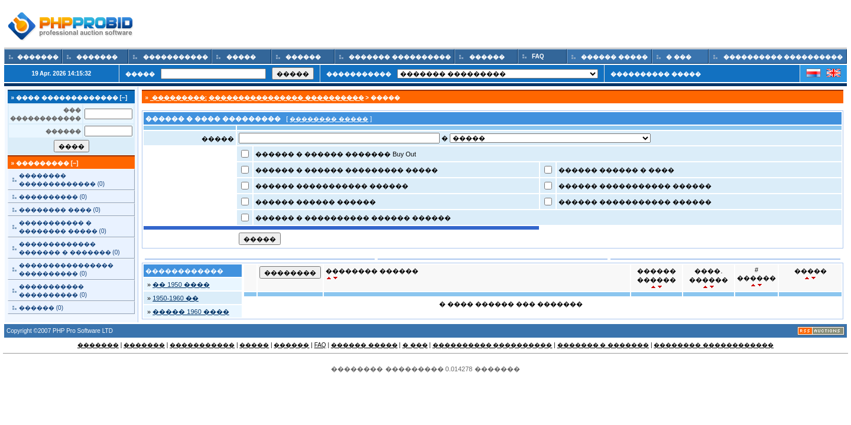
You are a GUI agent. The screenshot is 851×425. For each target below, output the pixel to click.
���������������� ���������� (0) (66, 269)
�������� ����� (329, 119)
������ (303, 57)
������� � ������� (603, 345)
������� (37, 57)
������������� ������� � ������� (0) (69, 248)
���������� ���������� (783, 57)
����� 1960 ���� (190, 311)
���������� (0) (53, 197)
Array (550, 138)
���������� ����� (655, 74)
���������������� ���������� (286, 97)
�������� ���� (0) (59, 210)
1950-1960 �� (175, 298)
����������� (175, 57)
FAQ (537, 56)
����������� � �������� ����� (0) (62, 227)
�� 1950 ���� (181, 284)
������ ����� (614, 57)
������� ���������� (399, 57)
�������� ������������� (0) (62, 179)
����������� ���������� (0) (53, 290)
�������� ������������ (714, 345)
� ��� (678, 57)
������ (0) (41, 308)
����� (241, 57)
